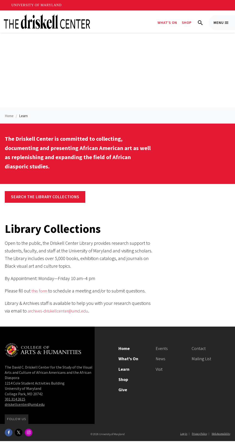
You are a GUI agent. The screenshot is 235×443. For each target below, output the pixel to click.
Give (122, 391)
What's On (167, 22)
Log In (183, 435)
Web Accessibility (221, 435)
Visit (159, 371)
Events (162, 350)
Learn (23, 118)
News (160, 361)
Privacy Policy (199, 435)
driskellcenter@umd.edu (25, 406)
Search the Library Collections (45, 198)
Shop (187, 22)
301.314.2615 (15, 401)
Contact (199, 350)
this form (40, 293)
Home (9, 118)
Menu (224, 25)
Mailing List (201, 361)
